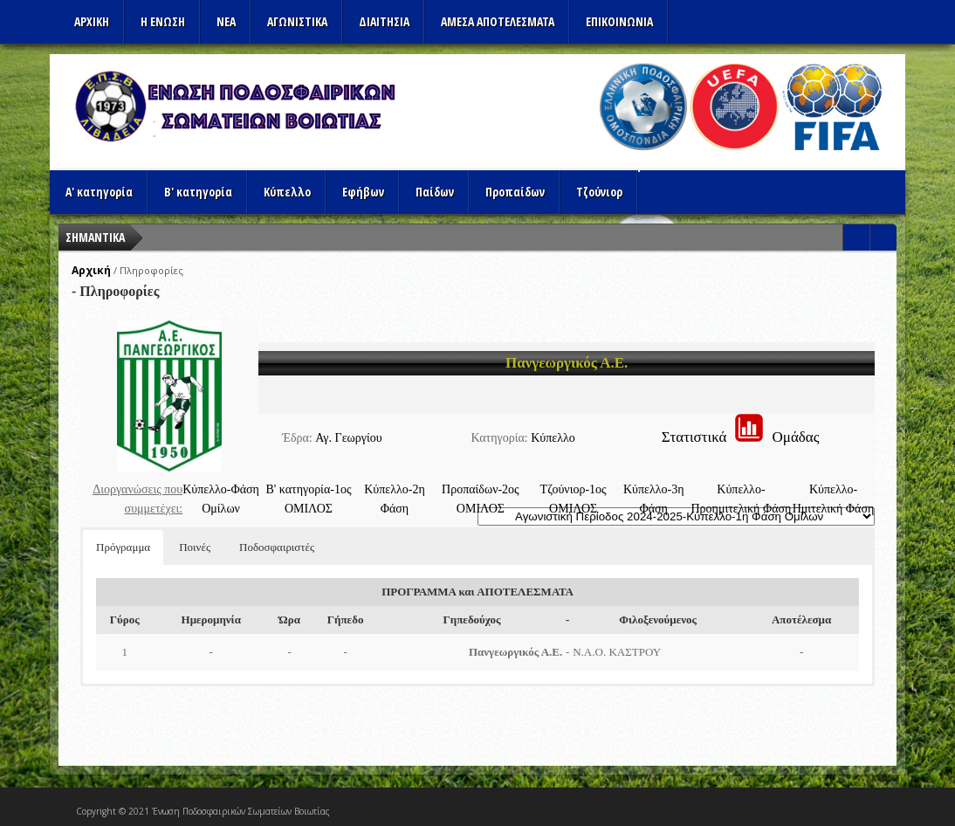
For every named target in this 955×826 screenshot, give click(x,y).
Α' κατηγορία (99, 191)
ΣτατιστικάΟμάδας (741, 437)
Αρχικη (91, 21)
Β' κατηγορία (198, 191)
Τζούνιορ (599, 191)
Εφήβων (363, 191)
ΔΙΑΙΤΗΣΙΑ (384, 21)
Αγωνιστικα (297, 21)
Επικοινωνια (619, 21)
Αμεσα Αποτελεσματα (497, 21)
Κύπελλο (287, 191)
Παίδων (435, 191)
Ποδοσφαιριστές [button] (276, 547)
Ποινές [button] (194, 547)
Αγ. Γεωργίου (348, 437)
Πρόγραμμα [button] (123, 547)
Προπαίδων (515, 191)
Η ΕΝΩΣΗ (163, 21)
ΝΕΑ (226, 21)
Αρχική (91, 270)
